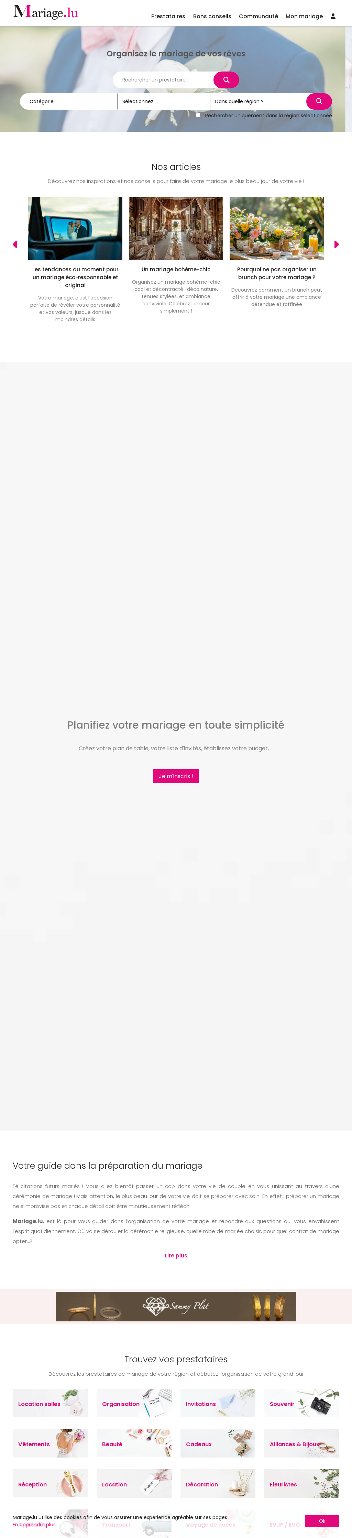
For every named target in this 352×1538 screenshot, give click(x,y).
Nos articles (176, 167)
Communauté (258, 16)
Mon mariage (304, 16)
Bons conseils (212, 16)
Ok (322, 1521)
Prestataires (168, 16)
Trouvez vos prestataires (176, 1359)
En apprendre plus (34, 1524)
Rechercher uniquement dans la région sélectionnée (268, 114)
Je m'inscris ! (176, 776)
